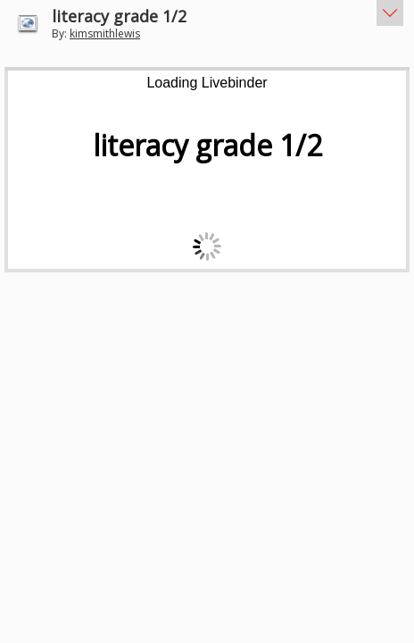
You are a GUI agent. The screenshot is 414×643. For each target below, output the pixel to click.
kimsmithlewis (105, 33)
